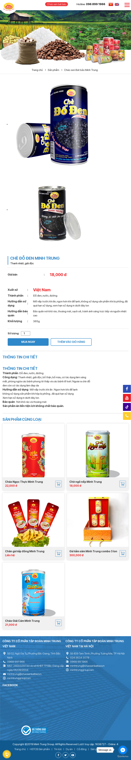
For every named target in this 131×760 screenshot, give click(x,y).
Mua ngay (28, 342)
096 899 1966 (95, 4)
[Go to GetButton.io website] (122, 756)
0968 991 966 (16, 661)
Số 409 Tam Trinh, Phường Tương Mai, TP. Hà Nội (97, 653)
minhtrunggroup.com (19, 678)
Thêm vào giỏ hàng (71, 342)
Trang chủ (39, 70)
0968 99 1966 (79, 661)
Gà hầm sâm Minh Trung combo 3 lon (93, 551)
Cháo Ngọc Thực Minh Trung (24, 481)
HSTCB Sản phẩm (40, 749)
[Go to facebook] (123, 750)
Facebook (127, 389)
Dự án (69, 749)
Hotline (127, 416)
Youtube (127, 398)
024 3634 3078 (79, 657)
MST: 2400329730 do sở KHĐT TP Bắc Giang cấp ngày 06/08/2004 (35, 668)
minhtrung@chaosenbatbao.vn (24, 674)
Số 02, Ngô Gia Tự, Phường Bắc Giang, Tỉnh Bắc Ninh (33, 655)
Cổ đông (81, 749)
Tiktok (127, 407)
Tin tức (58, 749)
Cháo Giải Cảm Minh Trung (22, 620)
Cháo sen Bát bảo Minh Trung (81, 70)
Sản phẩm (55, 70)
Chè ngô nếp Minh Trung (85, 481)
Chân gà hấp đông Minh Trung (24, 551)
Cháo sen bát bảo (56, 4)
